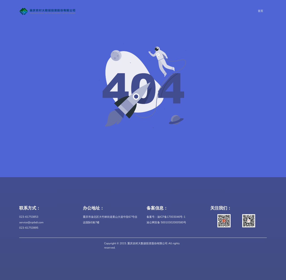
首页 (260, 11)
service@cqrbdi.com (31, 222)
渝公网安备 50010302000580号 (166, 222)
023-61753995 (28, 228)
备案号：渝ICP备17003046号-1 (166, 217)
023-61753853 (28, 217)
